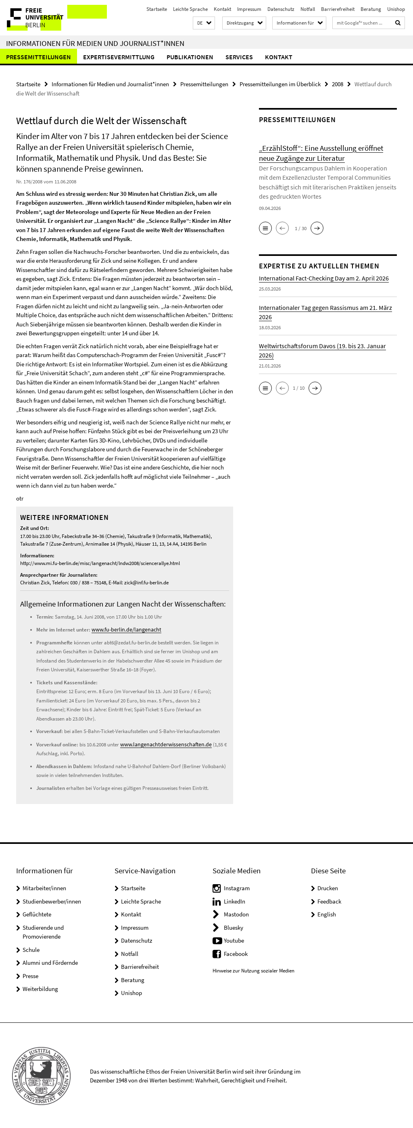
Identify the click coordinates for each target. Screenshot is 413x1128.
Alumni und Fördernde (50, 961)
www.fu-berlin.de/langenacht (123, 628)
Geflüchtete (37, 913)
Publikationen (190, 57)
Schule (31, 948)
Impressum (249, 9)
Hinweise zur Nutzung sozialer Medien (253, 969)
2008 (337, 83)
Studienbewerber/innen (52, 900)
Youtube (234, 939)
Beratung (371, 9)
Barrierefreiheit (338, 9)
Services (239, 57)
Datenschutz (280, 9)
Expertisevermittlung (118, 57)
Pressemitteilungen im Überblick (280, 83)
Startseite (156, 9)
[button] (204, 23)
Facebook (236, 952)
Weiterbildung (40, 987)
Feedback (329, 900)
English (326, 913)
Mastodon (236, 913)
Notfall (307, 9)
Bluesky (233, 926)
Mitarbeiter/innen (44, 887)
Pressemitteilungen (38, 57)
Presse (30, 974)
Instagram (237, 887)
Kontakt (222, 9)
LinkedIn (234, 900)
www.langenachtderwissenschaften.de (161, 743)
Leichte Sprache (190, 9)
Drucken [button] (327, 887)
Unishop (396, 9)
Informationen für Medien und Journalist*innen (95, 43)
